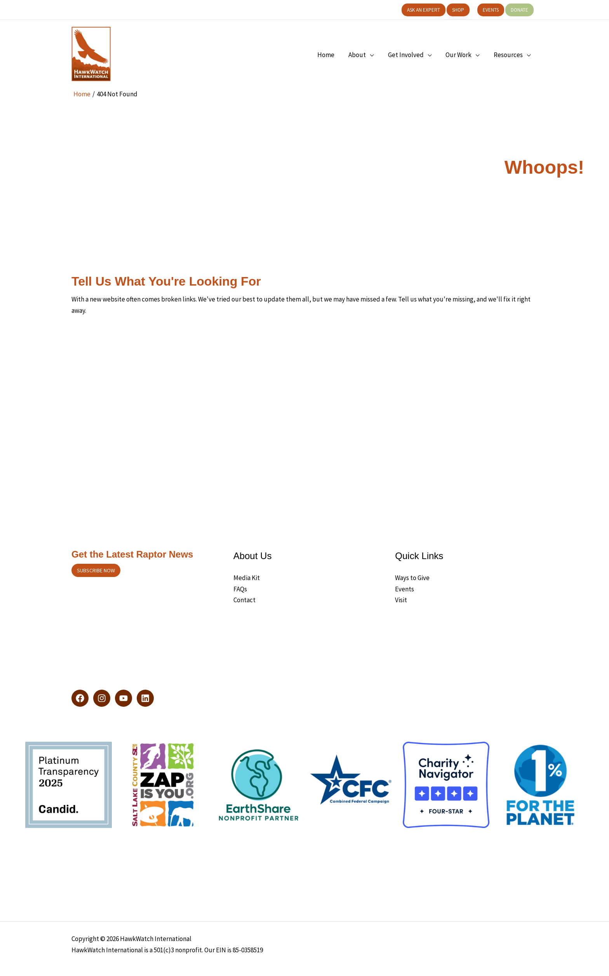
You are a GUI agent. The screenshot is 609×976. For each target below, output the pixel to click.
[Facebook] (80, 698)
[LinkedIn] (145, 698)
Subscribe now (96, 570)
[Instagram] (101, 698)
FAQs (240, 589)
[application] (373, 55)
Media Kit (246, 577)
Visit (401, 600)
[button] (423, 9)
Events (404, 589)
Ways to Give (412, 577)
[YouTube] (123, 698)
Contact (244, 600)
